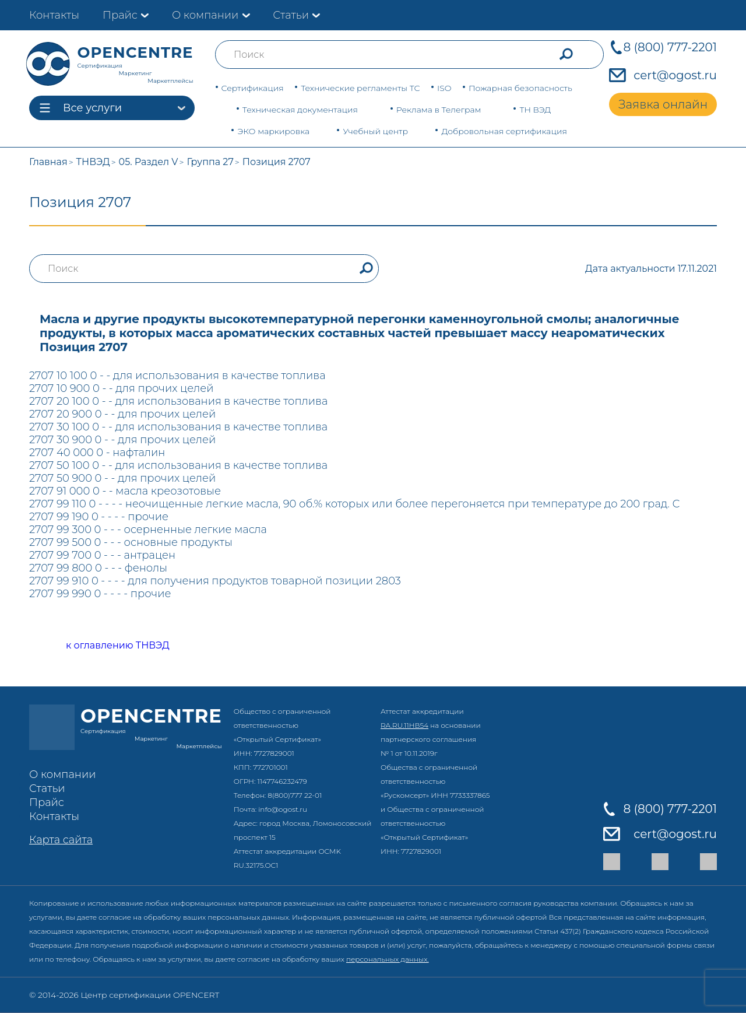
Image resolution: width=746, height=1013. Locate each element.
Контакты (54, 15)
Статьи (291, 15)
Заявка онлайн (663, 104)
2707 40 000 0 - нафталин (97, 452)
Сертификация (252, 88)
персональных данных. (387, 959)
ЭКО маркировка (273, 131)
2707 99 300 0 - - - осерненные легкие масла (148, 529)
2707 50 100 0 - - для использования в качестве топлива (178, 465)
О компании (205, 15)
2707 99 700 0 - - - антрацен (102, 555)
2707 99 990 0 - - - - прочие (100, 593)
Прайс (120, 15)
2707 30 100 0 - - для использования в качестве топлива (178, 426)
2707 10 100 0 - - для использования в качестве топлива (177, 375)
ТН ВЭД (535, 109)
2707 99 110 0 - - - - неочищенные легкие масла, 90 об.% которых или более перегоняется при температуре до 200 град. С (354, 503)
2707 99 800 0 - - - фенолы (98, 568)
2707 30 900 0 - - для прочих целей (122, 439)
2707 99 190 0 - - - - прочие (98, 516)
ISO (444, 88)
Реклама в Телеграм (438, 109)
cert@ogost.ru (675, 75)
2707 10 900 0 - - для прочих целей (121, 388)
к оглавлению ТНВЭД (105, 646)
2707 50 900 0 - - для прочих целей (122, 478)
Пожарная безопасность (520, 88)
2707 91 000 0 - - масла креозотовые (125, 491)
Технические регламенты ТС (360, 88)
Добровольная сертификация (504, 131)
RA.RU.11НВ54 (404, 725)
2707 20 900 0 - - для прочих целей (122, 414)
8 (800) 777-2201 (670, 47)
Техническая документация (300, 109)
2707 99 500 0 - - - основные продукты (131, 542)
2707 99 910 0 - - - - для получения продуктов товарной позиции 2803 (215, 580)
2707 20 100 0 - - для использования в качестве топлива (178, 401)
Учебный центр (375, 131)
